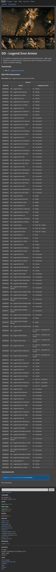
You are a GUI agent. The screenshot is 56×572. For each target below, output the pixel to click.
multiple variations (9, 535)
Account (26, 1)
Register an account (10, 477)
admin (24, 551)
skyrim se (7, 504)
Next (3, 565)
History (4, 567)
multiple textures (9, 533)
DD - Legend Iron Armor (14, 70)
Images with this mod (8, 562)
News (32, 1)
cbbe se (6, 511)
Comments (12, 4)
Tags (15, 1)
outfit (5, 544)
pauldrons (7, 539)
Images (9, 1)
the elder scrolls (9, 499)
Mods (3, 1)
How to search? (6, 492)
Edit (3, 569)
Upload (4, 4)
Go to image (5, 560)
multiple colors (8, 531)
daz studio (6, 497)
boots (5, 522)
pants (5, 537)
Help (20, 1)
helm (4, 530)
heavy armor (7, 528)
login (21, 477)
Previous (4, 563)
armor (5, 521)
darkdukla (6, 516)
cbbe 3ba (7, 509)
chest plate (6, 524)
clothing (6, 526)
